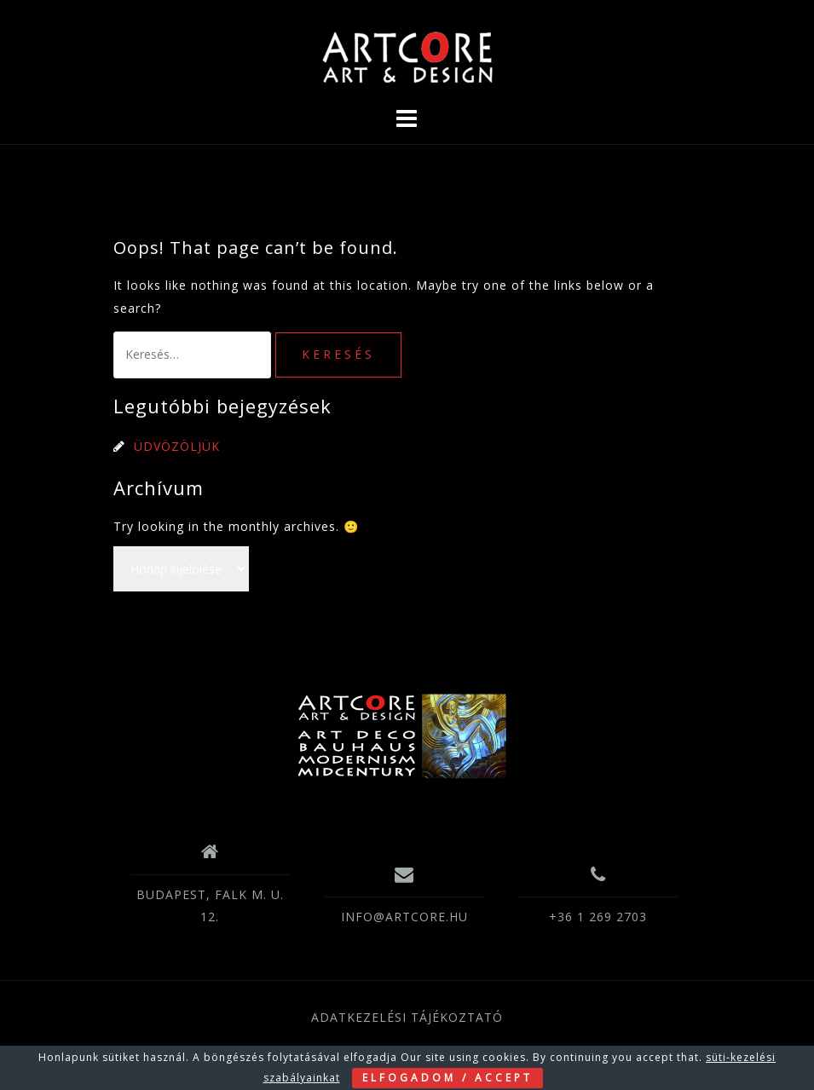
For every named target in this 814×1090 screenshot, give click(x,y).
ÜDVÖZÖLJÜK (177, 446)
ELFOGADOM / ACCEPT (447, 1077)
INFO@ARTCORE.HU (404, 916)
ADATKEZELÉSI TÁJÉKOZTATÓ (407, 1017)
